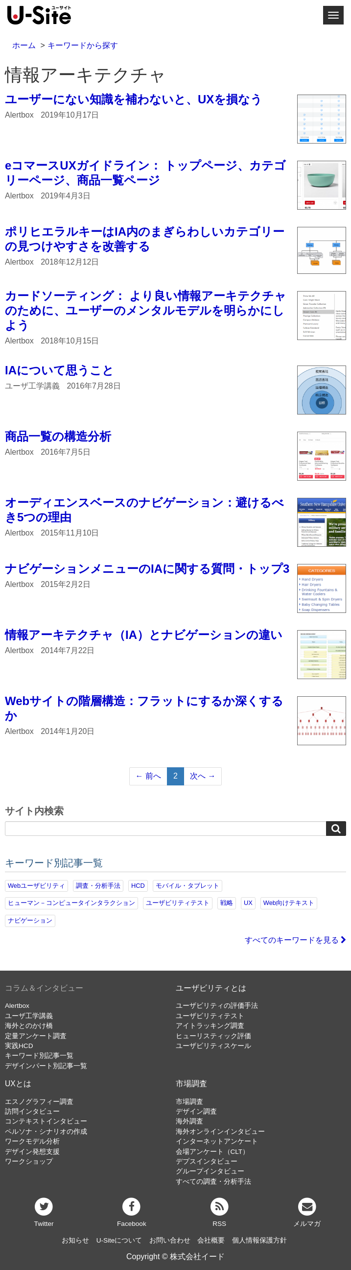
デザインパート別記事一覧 (46, 1066)
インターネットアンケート (217, 1141)
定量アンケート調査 (36, 1036)
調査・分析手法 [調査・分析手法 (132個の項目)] (98, 885)
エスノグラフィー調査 (39, 1101)
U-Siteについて (119, 1240)
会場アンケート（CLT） (213, 1151)
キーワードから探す (82, 45)
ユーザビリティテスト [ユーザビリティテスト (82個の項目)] (178, 902)
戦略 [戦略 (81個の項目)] (226, 902)
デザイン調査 (196, 1111)
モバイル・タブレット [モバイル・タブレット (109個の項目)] (187, 885)
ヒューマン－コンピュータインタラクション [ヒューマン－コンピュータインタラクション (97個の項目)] (71, 902)
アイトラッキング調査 (210, 1025)
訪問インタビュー (32, 1111)
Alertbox (17, 1005)
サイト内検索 (34, 811)
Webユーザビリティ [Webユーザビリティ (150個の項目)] (36, 885)
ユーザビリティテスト (210, 1016)
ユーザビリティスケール (213, 1046)
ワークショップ (29, 1161)
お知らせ (75, 1240)
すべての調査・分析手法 (213, 1181)
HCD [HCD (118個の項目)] (138, 885)
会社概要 (211, 1240)
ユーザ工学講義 (29, 1016)
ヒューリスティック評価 (213, 1036)
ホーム (24, 45)
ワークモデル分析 (32, 1141)
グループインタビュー (210, 1171)
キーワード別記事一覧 (39, 1055)
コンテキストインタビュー (46, 1121)
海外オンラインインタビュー (220, 1131)
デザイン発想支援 (32, 1151)
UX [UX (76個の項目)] (248, 902)
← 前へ (148, 776)
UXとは (18, 1083)
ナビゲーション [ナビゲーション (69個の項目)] (30, 920)
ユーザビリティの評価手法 (217, 1005)
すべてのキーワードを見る (295, 940)
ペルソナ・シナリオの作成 (46, 1131)
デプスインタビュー (206, 1161)
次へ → (202, 776)
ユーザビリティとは (211, 988)
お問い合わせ (169, 1240)
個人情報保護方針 (259, 1240)
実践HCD (19, 1046)
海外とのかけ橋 (29, 1025)
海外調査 (189, 1121)
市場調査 (191, 1083)
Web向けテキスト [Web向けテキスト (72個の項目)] (288, 902)
